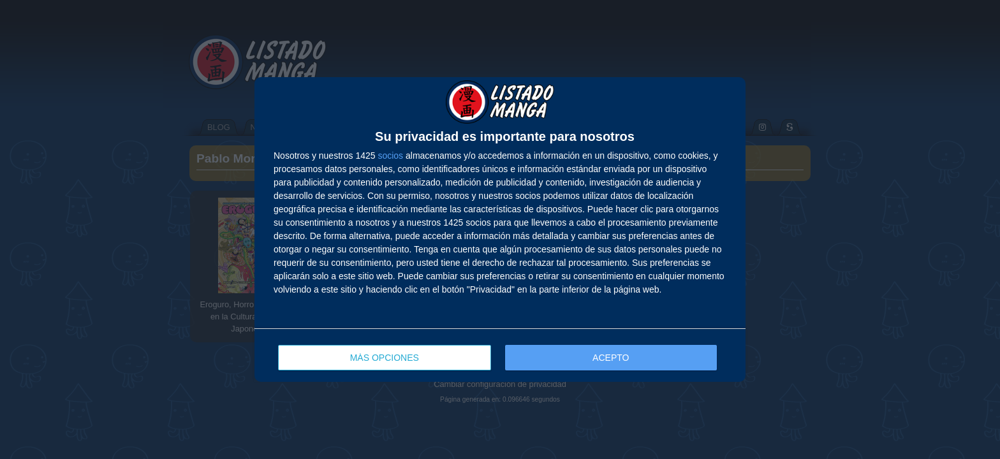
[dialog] (500, 229)
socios (390, 155)
